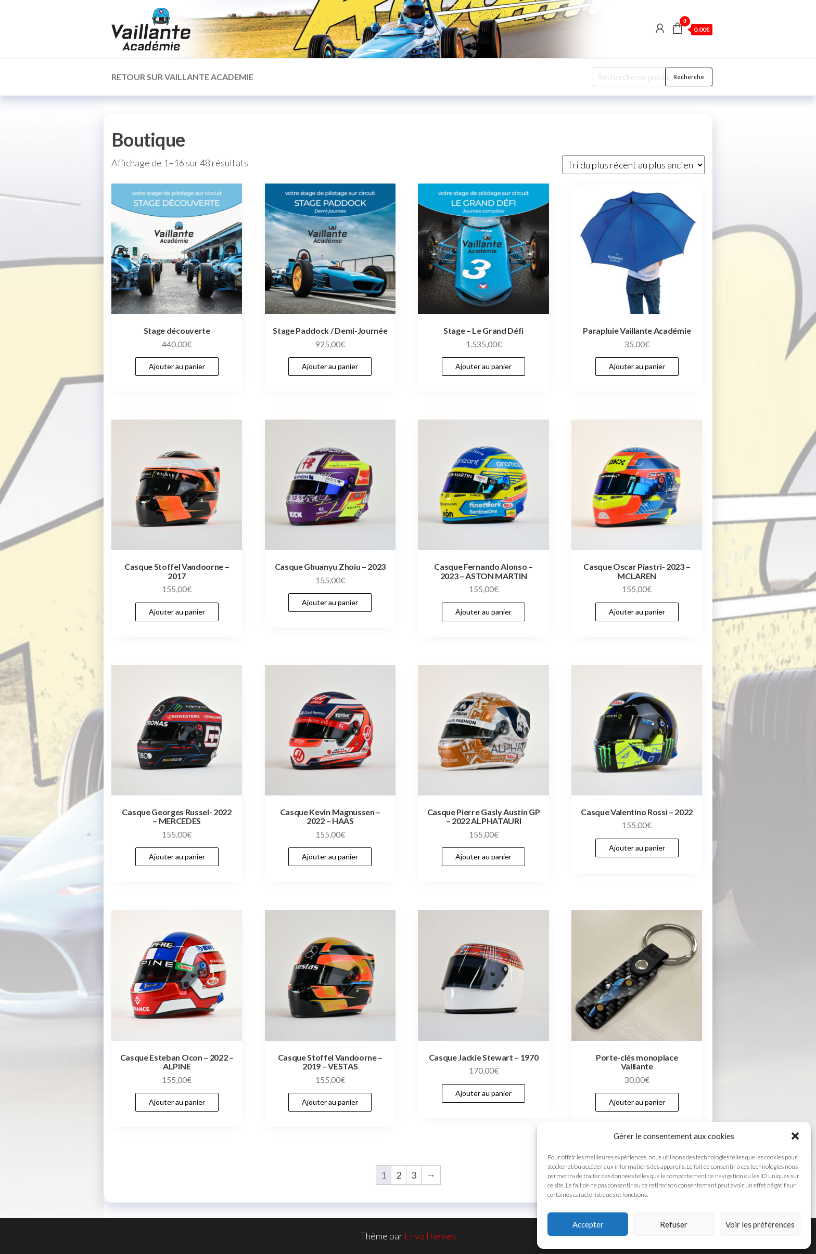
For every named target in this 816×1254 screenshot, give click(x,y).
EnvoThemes (430, 1236)
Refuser (673, 1224)
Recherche (688, 76)
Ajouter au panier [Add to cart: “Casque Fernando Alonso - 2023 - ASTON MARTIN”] (483, 611)
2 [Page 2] (398, 1175)
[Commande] (633, 164)
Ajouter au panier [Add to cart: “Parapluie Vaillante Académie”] (637, 366)
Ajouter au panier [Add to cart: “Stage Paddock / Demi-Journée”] (330, 366)
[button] (795, 1136)
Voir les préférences (760, 1224)
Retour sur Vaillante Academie (182, 77)
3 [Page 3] (413, 1175)
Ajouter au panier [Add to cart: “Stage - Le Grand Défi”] (483, 366)
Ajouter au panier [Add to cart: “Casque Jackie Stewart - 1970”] (483, 1093)
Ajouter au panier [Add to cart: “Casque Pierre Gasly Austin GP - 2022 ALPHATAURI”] (483, 856)
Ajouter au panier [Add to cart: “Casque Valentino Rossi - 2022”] (637, 847)
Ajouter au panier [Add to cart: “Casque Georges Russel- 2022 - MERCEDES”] (177, 856)
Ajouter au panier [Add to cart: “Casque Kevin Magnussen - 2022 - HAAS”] (330, 856)
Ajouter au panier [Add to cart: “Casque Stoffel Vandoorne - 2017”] (177, 611)
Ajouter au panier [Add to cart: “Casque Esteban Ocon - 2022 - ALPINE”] (177, 1102)
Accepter (588, 1224)
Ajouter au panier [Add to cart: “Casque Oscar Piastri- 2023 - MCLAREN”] (637, 611)
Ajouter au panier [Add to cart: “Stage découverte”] (177, 366)
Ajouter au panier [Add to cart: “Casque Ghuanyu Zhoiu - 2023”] (330, 602)
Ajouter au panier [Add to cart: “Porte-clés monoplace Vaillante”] (637, 1102)
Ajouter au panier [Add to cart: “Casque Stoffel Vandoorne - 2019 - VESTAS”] (330, 1102)
